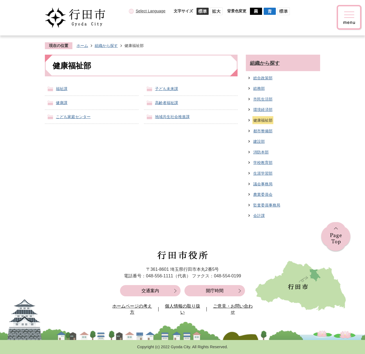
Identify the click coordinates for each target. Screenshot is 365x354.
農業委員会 (263, 194)
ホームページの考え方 (132, 309)
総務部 (259, 88)
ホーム (82, 45)
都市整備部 (263, 131)
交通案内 (150, 290)
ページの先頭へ (335, 237)
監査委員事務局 (266, 205)
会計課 (259, 215)
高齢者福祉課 (166, 103)
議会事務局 (263, 184)
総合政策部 (263, 78)
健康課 (61, 103)
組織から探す (106, 45)
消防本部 (261, 152)
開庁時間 (215, 290)
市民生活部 (263, 99)
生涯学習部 (263, 173)
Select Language (150, 11)
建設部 (259, 141)
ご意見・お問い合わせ (233, 309)
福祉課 (61, 89)
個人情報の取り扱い (182, 309)
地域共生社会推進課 (172, 117)
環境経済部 (263, 109)
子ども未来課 (166, 89)
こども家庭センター (73, 117)
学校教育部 (263, 162)
